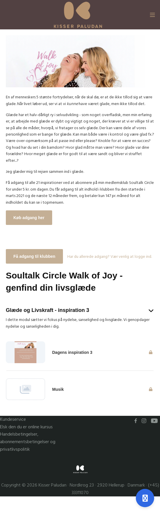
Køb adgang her (29, 217)
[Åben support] (145, 498)
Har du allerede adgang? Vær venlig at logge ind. (109, 256)
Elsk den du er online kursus (26, 427)
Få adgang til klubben (34, 256)
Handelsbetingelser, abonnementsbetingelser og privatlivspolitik (27, 442)
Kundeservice (13, 419)
